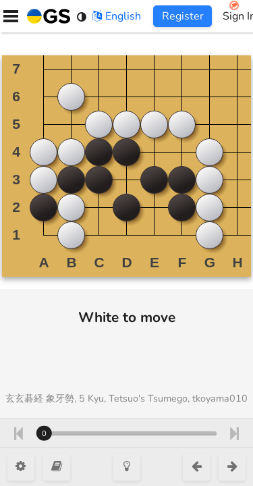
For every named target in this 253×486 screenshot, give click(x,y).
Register (183, 16)
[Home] (46, 16)
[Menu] (11, 16)
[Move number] (126, 433)
